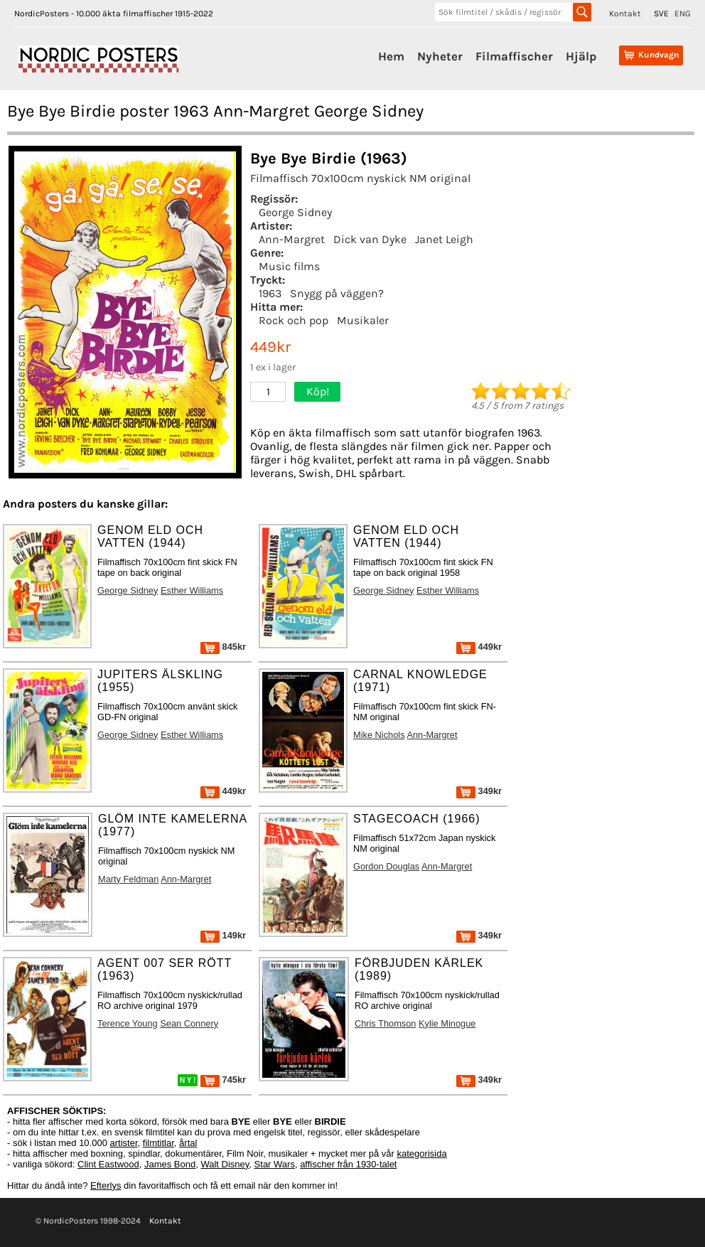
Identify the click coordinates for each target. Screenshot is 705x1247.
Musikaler (363, 320)
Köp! (317, 391)
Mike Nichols (379, 734)
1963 (270, 293)
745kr (223, 1079)
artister (124, 1143)
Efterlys (105, 1185)
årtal (188, 1143)
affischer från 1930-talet (348, 1164)
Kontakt (625, 13)
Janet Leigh (444, 239)
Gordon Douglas (386, 866)
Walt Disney (224, 1164)
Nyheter (440, 56)
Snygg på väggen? (337, 293)
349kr (479, 791)
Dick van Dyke (370, 239)
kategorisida (422, 1153)
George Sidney (295, 212)
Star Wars (274, 1164)
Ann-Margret (292, 239)
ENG (682, 13)
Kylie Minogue (447, 1023)
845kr (223, 646)
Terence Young (127, 1023)
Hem (391, 56)
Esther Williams (192, 590)
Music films (289, 266)
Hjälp (581, 56)
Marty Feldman (128, 879)
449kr (479, 646)
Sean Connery (189, 1023)
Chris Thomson (385, 1023)
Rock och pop (293, 320)
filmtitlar (158, 1143)
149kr (223, 935)
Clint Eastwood (108, 1164)
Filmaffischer (514, 56)
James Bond (169, 1164)
